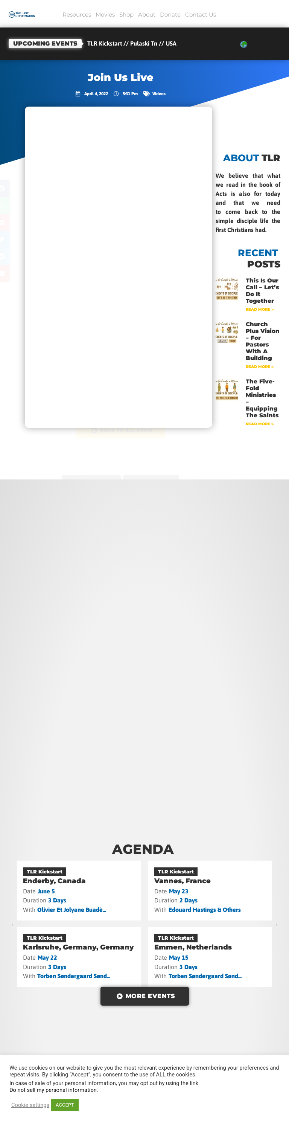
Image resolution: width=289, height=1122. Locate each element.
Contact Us (200, 14)
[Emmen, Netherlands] (210, 957)
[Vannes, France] (210, 890)
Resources (76, 14)
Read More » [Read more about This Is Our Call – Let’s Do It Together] (260, 309)
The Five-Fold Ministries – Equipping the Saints (262, 398)
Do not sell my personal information (53, 1090)
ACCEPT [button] (65, 1105)
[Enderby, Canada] (79, 890)
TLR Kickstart (44, 872)
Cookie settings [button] (30, 1105)
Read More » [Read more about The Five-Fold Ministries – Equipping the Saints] (260, 423)
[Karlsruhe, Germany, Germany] (79, 957)
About (146, 14)
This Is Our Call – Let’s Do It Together (262, 290)
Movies (105, 14)
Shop (126, 14)
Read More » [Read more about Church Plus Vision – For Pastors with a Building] (260, 366)
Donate (170, 14)
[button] (17, 188)
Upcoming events (45, 43)
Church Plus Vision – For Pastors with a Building (263, 341)
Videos (159, 93)
